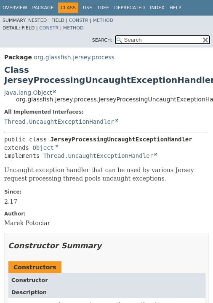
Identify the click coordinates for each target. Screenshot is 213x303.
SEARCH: (102, 40)
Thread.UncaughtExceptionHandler (59, 121)
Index (157, 8)
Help (175, 8)
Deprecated (129, 8)
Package (43, 8)
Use (87, 8)
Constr (78, 20)
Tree (103, 8)
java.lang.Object (28, 92)
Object (43, 147)
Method (103, 20)
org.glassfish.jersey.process (74, 57)
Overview (15, 8)
